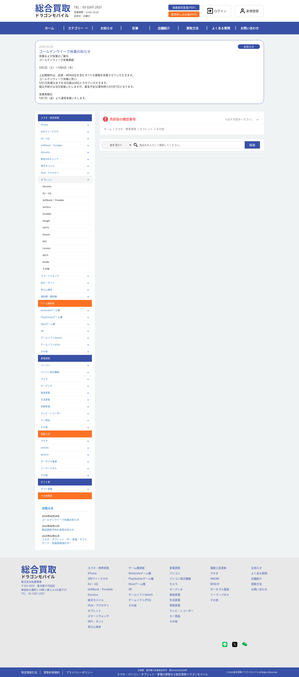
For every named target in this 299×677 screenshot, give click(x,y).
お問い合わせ (249, 28)
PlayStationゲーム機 (51, 317)
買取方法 (192, 28)
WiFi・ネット (48, 282)
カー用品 (45, 420)
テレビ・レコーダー (51, 413)
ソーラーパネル (49, 468)
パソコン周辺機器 (50, 372)
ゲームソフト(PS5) (50, 344)
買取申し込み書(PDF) (184, 14)
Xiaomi (46, 234)
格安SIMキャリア (50, 159)
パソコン (45, 365)
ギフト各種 (46, 489)
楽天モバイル (48, 166)
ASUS (45, 255)
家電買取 (175, 568)
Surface (47, 207)
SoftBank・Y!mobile (51, 145)
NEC (45, 241)
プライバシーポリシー (79, 672)
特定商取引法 (29, 672)
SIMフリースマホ (49, 131)
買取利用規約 (52, 672)
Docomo (45, 152)
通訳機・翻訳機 (49, 296)
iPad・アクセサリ (50, 173)
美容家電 (45, 392)
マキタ (44, 441)
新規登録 (249, 11)
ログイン (216, 11)
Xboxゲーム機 (48, 324)
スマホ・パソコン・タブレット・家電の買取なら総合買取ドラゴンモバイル (162, 674)
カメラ (44, 379)
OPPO (46, 227)
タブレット (46, 179)
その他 (46, 269)
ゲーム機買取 (137, 568)
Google (46, 220)
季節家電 (45, 406)
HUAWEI (47, 214)
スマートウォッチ (50, 276)
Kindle (46, 262)
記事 (135, 28)
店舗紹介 (164, 28)
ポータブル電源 (49, 461)
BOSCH (45, 454)
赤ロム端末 (46, 289)
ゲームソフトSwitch (51, 337)
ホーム (49, 28)
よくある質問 (221, 28)
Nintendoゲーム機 (50, 310)
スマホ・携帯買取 (125, 129)
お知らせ (106, 28)
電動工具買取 (218, 568)
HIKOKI (45, 447)
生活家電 (45, 399)
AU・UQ (45, 138)
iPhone (44, 124)
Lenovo (46, 248)
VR (42, 331)
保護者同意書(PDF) (183, 7)
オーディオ (46, 386)
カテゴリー (78, 28)
